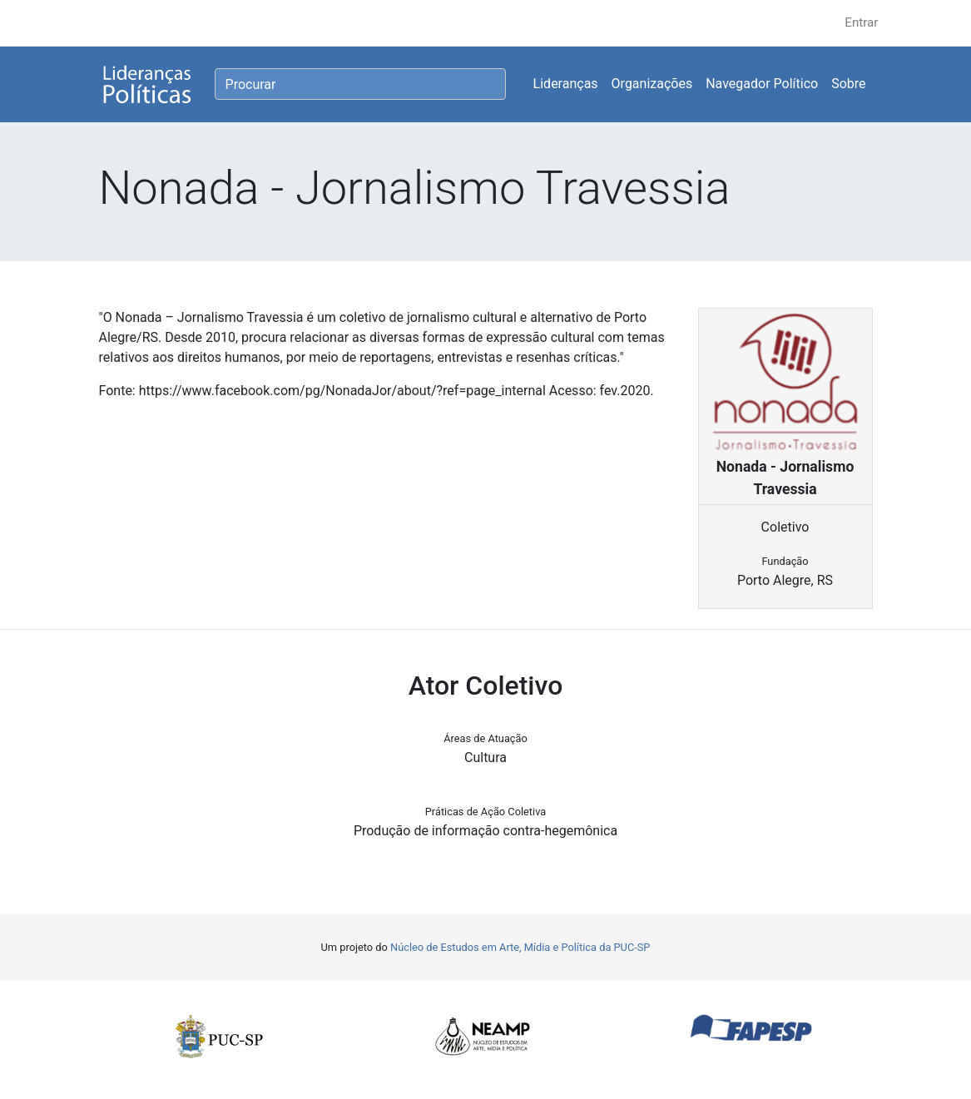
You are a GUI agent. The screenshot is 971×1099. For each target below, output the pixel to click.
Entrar (861, 22)
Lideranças (565, 84)
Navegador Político (762, 84)
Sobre (848, 84)
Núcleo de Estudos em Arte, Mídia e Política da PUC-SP (520, 947)
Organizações (652, 84)
